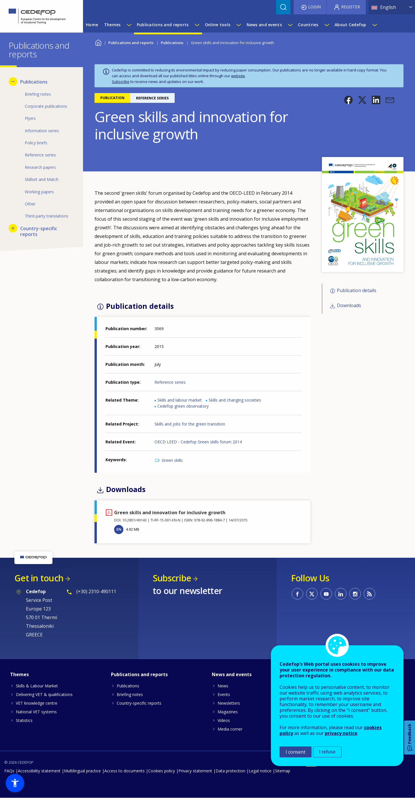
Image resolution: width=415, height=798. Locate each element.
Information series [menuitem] (42, 130)
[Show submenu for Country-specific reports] (13, 228)
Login (314, 7)
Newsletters (229, 703)
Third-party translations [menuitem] (46, 216)
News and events (232, 674)
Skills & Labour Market (37, 686)
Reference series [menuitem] (40, 155)
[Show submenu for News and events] (290, 25)
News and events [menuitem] (264, 24)
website (238, 75)
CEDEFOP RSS (369, 594)
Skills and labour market (179, 400)
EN (118, 529)
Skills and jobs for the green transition (189, 424)
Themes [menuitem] (112, 24)
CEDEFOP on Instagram (355, 594)
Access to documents (124, 771)
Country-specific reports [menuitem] (38, 231)
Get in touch (38, 578)
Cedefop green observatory (183, 406)
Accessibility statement (39, 771)
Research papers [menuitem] (40, 167)
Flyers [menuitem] (30, 118)
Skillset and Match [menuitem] (42, 179)
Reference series (170, 382)
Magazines (228, 711)
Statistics (24, 720)
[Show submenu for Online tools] (238, 25)
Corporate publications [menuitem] (46, 106)
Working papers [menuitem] (39, 191)
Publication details (356, 290)
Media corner (230, 729)
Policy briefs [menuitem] (36, 142)
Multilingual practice (82, 771)
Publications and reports (130, 42)
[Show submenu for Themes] (129, 25)
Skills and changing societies (235, 400)
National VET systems (36, 711)
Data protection (230, 771)
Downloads (349, 305)
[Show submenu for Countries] (326, 25)
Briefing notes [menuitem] (38, 94)
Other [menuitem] (30, 204)
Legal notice (260, 771)
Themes (19, 674)
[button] (348, 100)
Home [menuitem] (92, 24)
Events (224, 694)
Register (350, 7)
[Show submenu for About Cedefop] (374, 25)
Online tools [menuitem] (217, 24)
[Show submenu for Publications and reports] (197, 25)
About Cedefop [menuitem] (350, 24)
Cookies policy (161, 771)
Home (98, 42)
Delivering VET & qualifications (44, 694)
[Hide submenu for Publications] (13, 81)
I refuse (327, 751)
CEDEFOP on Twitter (312, 594)
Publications (172, 42)
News (223, 686)
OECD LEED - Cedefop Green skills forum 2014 (198, 442)
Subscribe (120, 81)
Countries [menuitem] (308, 24)
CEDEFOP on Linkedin (340, 594)
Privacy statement (195, 771)
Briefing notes (130, 694)
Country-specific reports (139, 703)
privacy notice (341, 733)
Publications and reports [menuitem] (163, 24)
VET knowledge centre (36, 703)
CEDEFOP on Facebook (297, 594)
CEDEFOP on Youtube (326, 594)
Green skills (172, 460)
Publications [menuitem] (34, 82)
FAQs (9, 771)
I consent (295, 752)
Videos (224, 720)
